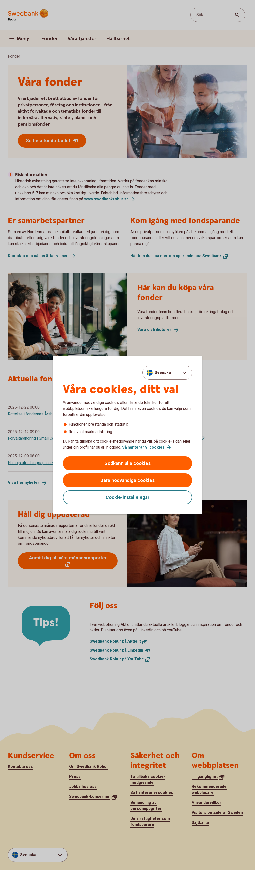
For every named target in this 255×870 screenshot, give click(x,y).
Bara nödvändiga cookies (127, 480)
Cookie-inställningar (127, 497)
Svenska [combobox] (163, 372)
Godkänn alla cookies (127, 463)
